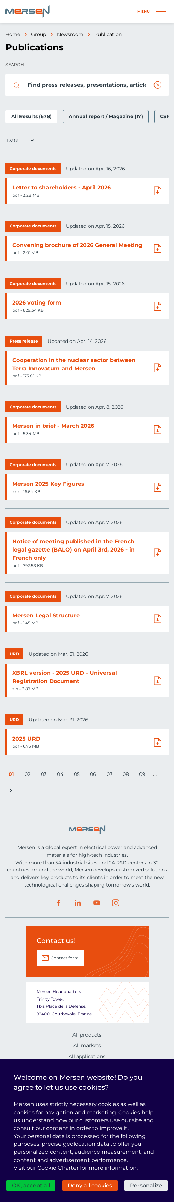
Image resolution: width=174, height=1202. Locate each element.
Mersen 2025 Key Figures (48, 484)
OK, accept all (31, 1185)
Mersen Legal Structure (46, 615)
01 (13, 775)
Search (14, 64)
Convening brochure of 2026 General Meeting (77, 245)
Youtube (97, 903)
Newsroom (70, 34)
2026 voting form (36, 302)
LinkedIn (77, 903)
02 (29, 775)
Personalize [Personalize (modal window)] (146, 1185)
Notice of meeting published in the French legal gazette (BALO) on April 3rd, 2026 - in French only (73, 549)
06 (94, 775)
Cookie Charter (58, 1168)
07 (111, 775)
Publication (108, 34)
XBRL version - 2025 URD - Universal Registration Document (64, 677)
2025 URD (26, 738)
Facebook (58, 903)
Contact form (65, 958)
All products (87, 1035)
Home (12, 34)
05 (78, 775)
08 (127, 775)
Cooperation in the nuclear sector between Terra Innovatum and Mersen (73, 364)
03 (45, 775)
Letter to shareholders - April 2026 (61, 187)
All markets (87, 1045)
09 (143, 775)
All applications (87, 1056)
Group (38, 34)
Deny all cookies (90, 1185)
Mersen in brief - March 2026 (53, 426)
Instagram (116, 903)
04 (61, 775)
